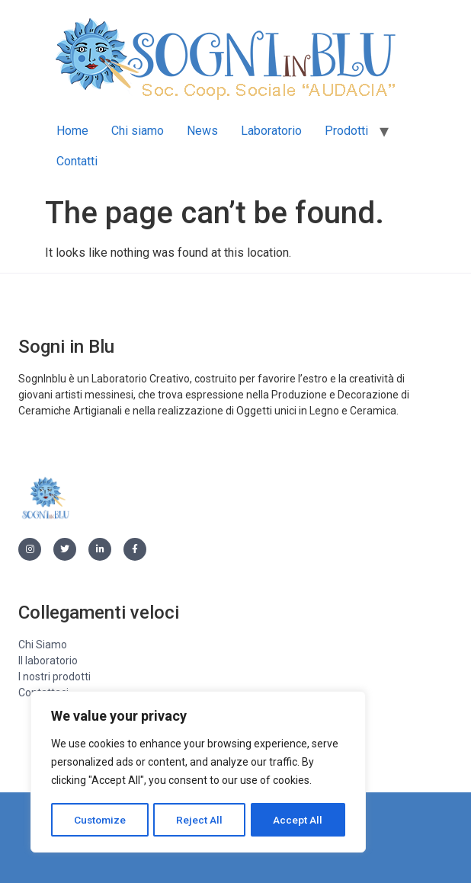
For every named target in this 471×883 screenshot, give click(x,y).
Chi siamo (137, 130)
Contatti (77, 161)
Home (72, 130)
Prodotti (346, 130)
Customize (100, 820)
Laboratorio (271, 130)
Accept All (298, 820)
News (202, 130)
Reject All (201, 820)
